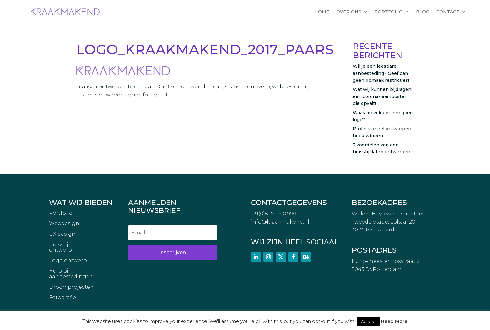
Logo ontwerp (68, 261)
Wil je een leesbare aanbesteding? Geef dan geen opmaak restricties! (381, 73)
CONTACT (447, 12)
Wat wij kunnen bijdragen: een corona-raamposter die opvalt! (382, 96)
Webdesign (64, 223)
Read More (394, 321)
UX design (62, 234)
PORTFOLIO (388, 12)
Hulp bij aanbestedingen (71, 273)
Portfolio (60, 213)
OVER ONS (348, 12)
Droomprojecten (71, 287)
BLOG (422, 12)
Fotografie (62, 297)
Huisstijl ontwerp (60, 247)
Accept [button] (368, 321)
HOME (321, 12)
